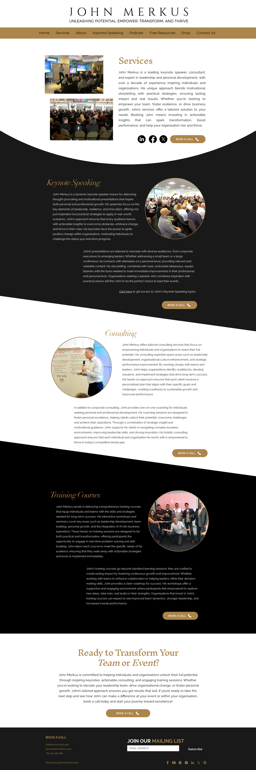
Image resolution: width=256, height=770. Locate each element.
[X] (198, 762)
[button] (81, 33)
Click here (125, 291)
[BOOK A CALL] (188, 139)
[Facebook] (167, 762)
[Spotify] (180, 762)
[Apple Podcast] (205, 762)
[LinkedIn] (192, 762)
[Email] (152, 748)
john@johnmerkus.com (59, 748)
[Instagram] (186, 762)
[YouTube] (174, 762)
